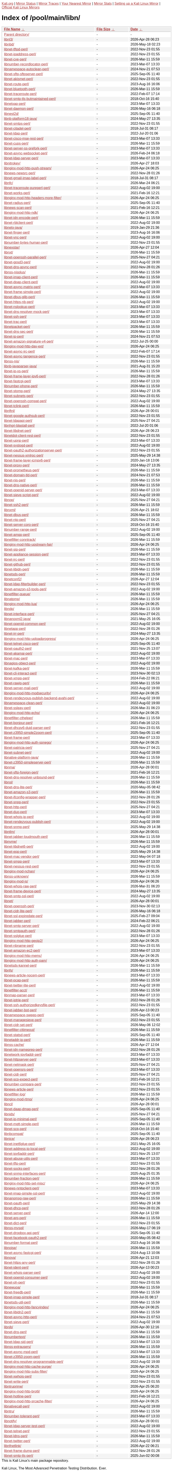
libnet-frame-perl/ (17, 737)
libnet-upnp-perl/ (16, 440)
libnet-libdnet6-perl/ (18, 846)
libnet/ (8, 901)
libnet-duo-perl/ (15, 812)
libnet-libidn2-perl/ (17, 1312)
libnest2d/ (11, 114)
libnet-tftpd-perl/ (16, 49)
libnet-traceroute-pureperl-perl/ (27, 188)
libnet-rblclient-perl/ (18, 222)
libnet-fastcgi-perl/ (17, 381)
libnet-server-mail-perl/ (21, 688)
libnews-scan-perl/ (18, 208)
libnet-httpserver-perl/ (20, 1059)
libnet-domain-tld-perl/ (20, 475)
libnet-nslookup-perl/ (19, 307)
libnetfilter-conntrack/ (20, 539)
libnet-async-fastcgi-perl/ (22, 1253)
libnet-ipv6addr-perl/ (19, 1153)
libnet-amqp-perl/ (17, 535)
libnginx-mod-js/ (16, 881)
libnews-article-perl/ (19, 1089)
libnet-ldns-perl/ (15, 1436)
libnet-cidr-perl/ (15, 1074)
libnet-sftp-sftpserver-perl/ (23, 74)
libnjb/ (8, 1327)
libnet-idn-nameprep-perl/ (23, 1049)
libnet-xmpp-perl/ (17, 678)
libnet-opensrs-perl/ (18, 1069)
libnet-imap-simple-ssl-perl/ (24, 1193)
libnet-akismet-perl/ (18, 79)
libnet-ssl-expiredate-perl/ (23, 916)
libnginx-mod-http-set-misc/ (24, 1183)
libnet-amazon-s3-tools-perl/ (25, 589)
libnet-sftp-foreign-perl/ (21, 772)
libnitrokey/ (12, 163)
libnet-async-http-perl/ (20, 1317)
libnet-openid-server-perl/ (23, 490)
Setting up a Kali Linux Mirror (136, 3)
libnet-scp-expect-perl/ (21, 1079)
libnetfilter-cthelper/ (18, 718)
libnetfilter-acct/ (15, 990)
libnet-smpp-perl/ (17, 861)
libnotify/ (10, 1421)
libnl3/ (8, 39)
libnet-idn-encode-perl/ (21, 218)
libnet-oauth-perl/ (17, 1203)
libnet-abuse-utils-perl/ (21, 1158)
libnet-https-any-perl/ (19, 1262)
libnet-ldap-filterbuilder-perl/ (25, 584)
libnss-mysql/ (14, 1228)
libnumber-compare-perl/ (22, 1084)
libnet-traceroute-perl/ (20, 94)
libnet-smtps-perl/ (17, 123)
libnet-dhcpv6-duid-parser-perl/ (27, 728)
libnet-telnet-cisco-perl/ (21, 643)
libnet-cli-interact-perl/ (20, 673)
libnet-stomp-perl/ (17, 391)
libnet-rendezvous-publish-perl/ (27, 822)
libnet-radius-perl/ (17, 203)
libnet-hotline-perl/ (17, 1396)
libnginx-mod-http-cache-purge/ (27, 1366)
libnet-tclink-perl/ (16, 406)
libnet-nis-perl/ (14, 480)
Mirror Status (26, 3)
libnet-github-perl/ (17, 564)
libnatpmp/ (12, 599)
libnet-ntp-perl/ (15, 520)
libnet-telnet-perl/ (17, 1431)
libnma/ (9, 767)
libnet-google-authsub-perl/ (24, 416)
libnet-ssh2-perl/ (16, 505)
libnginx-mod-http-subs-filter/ (25, 1371)
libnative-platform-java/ (21, 757)
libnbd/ (9, 44)
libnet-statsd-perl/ (17, 1035)
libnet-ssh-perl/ (15, 316)
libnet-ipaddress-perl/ (20, 54)
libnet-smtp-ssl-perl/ (19, 896)
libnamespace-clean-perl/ (23, 703)
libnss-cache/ (14, 1045)
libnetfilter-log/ (14, 1094)
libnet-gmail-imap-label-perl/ (25, 178)
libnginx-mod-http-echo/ (22, 713)
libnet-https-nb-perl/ (19, 302)
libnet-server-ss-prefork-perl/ (25, 148)
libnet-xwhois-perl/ (18, 1376)
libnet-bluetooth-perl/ (19, 89)
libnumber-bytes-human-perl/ (26, 242)
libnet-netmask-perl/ (19, 1064)
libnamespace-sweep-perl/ (24, 1015)
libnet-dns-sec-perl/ (18, 331)
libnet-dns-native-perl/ (20, 485)
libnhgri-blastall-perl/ (19, 425)
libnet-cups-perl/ (16, 143)
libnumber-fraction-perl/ (21, 1178)
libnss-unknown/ (16, 876)
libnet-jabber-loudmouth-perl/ (26, 837)
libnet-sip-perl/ (14, 549)
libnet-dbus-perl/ (16, 515)
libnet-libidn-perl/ (16, 569)
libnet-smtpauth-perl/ (19, 931)
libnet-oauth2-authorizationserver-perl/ (33, 450)
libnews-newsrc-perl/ (19, 173)
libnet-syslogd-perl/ (18, 445)
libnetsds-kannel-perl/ (20, 965)
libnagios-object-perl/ (20, 663)
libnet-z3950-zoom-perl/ (22, 1357)
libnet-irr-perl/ (14, 633)
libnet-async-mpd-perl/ (21, 1352)
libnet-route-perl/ (16, 84)
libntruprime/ (13, 1386)
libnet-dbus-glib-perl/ (19, 297)
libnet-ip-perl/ (14, 336)
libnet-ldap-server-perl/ (21, 158)
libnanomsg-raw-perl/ (20, 1198)
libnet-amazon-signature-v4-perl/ (28, 341)
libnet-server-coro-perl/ (21, 524)
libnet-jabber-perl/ (17, 921)
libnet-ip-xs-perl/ (16, 371)
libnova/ (10, 1257)
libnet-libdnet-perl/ (17, 431)
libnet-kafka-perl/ (16, 668)
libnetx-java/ (13, 227)
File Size (103, 29)
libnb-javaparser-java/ (20, 366)
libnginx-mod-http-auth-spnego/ (27, 742)
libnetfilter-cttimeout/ (19, 1030)
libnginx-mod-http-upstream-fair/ (28, 544)
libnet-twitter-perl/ (17, 1441)
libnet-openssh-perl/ (19, 906)
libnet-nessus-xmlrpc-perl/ (23, 455)
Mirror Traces (49, 3)
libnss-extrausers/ (17, 1347)
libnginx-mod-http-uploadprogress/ (30, 639)
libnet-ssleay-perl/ (17, 708)
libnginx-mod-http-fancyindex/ (26, 1307)
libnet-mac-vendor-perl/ (21, 856)
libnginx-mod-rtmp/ (18, 1099)
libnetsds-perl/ (14, 574)
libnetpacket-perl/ (17, 326)
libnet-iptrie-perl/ (16, 1000)
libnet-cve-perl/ (15, 59)
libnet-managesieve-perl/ (23, 1020)
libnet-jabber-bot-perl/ (20, 1010)
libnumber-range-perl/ (20, 529)
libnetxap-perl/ (15, 104)
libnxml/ (10, 510)
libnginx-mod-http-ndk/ (21, 212)
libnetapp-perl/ (15, 628)
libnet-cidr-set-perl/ (18, 1025)
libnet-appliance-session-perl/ (26, 554)
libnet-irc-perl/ (14, 559)
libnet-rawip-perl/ (16, 683)
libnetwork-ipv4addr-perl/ (23, 1054)
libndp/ (9, 609)
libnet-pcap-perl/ (16, 980)
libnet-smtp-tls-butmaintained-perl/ (30, 99)
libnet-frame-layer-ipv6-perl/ (25, 376)
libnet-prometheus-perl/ (21, 470)
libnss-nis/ (11, 361)
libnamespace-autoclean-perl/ (26, 69)
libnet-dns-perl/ (15, 1332)
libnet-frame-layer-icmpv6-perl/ (27, 460)
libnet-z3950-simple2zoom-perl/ (28, 733)
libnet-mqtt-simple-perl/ (21, 1124)
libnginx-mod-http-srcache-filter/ (28, 1401)
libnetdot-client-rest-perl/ (22, 435)
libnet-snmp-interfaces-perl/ (25, 1173)
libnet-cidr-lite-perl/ (18, 911)
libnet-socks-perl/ (17, 1168)
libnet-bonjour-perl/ (18, 723)
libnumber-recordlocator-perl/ (26, 64)
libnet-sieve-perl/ (16, 1322)
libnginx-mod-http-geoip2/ (23, 941)
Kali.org (7, 3)
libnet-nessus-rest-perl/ (21, 866)
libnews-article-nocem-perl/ (24, 975)
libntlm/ (9, 832)
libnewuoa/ (12, 1287)
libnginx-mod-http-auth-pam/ (25, 960)
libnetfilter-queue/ (17, 594)
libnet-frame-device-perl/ (22, 891)
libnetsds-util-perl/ (17, 1302)
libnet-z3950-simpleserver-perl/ (27, 762)
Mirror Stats (103, 3)
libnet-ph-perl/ (14, 1282)
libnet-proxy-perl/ (17, 465)
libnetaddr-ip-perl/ (17, 1040)
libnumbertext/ (15, 1337)
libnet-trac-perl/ (15, 322)
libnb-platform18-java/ (20, 118)
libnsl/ (8, 782)
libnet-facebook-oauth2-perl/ (25, 1238)
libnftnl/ (9, 411)
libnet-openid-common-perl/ (25, 624)
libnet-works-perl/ (17, 193)
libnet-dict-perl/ (15, 1223)
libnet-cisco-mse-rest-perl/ (23, 138)
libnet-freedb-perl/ (17, 1292)
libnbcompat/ (14, 1134)
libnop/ (9, 500)
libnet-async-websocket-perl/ (26, 153)
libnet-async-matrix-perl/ (22, 287)
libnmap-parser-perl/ (19, 995)
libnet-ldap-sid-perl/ (18, 1342)
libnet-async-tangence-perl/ (24, 356)
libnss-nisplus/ (14, 272)
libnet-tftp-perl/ (15, 1163)
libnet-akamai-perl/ (18, 653)
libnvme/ (10, 841)
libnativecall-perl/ (17, 1406)
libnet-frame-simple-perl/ (22, 292)
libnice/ (9, 1139)
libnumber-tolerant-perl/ (21, 1416)
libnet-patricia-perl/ (18, 747)
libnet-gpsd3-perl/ (17, 262)
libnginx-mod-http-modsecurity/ (27, 693)
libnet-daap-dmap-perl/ (21, 1109)
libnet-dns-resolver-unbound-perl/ (29, 777)
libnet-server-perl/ (17, 1213)
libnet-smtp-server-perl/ (21, 926)
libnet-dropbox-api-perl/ (21, 1233)
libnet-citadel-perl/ (17, 128)
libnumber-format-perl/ (21, 1243)
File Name (12, 29)
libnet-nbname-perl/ (19, 945)
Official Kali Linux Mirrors (21, 7)
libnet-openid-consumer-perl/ (26, 1277)
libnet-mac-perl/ (16, 658)
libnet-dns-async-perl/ (20, 267)
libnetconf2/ (13, 579)
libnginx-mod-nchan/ (19, 871)
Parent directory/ (16, 34)
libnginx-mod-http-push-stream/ (27, 168)
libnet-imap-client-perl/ (21, 277)
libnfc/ (8, 183)
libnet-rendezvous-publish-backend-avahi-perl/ (39, 698)
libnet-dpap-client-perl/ (21, 282)
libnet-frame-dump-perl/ (22, 1451)
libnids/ (9, 1114)
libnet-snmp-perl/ (17, 827)
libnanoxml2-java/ (17, 619)
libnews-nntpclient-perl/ (21, 1188)
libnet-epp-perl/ (15, 851)
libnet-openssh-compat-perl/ (25, 401)
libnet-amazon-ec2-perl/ (22, 950)
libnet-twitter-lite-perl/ (20, 985)
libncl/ (8, 1104)
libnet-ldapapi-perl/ (18, 420)
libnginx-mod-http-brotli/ (22, 1391)
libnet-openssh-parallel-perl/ (25, 257)
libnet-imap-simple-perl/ (22, 1297)
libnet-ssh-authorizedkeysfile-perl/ (29, 1005)
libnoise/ (10, 1248)
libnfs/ (8, 970)
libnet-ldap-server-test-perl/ (24, 1426)
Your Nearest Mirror (76, 3)
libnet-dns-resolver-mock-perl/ (26, 312)
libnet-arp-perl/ (15, 1218)
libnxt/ (8, 252)
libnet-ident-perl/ (16, 1267)
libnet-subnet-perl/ (17, 752)
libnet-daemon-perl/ (19, 108)
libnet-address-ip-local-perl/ (24, 1149)
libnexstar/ (12, 247)
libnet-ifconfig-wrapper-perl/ (25, 797)
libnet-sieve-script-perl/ (21, 495)
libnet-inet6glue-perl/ (19, 1144)
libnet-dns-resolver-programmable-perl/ (33, 1362)
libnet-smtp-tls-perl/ (18, 1455)
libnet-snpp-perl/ (16, 802)
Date (134, 29)
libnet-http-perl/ (15, 807)
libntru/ (9, 1411)
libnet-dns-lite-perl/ (18, 787)
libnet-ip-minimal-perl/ (20, 1119)
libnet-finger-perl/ (17, 232)
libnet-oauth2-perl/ (18, 648)
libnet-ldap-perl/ (16, 133)
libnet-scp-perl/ (15, 1129)
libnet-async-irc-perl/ (19, 351)
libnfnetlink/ (12, 1446)
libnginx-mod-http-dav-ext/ (24, 346)
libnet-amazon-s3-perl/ (21, 792)
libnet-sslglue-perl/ (18, 936)
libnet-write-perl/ (16, 1381)
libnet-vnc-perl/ (15, 237)
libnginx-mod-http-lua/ (20, 604)
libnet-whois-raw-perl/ (20, 886)
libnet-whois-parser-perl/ (22, 1272)
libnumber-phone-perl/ (21, 386)
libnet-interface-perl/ (19, 614)
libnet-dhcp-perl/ (16, 1208)
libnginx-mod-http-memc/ (23, 955)
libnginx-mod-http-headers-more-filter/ (32, 198)
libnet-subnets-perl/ (18, 396)
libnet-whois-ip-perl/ (19, 817)
